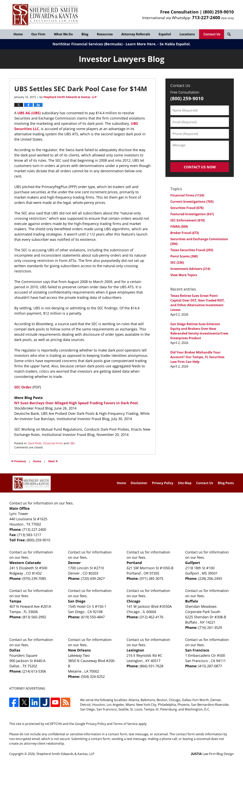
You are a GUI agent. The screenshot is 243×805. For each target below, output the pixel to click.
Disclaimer (139, 483)
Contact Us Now (200, 167)
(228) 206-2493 (210, 578)
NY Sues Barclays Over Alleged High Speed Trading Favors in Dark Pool (76, 403)
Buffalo (191, 601)
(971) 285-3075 (151, 578)
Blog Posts (226, 483)
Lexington (135, 650)
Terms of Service (125, 724)
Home (18, 34)
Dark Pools (35, 443)
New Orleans (79, 650)
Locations (187, 34)
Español (165, 34)
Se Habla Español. (175, 44)
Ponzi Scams (184, 256)
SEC (177, 262)
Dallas (14, 650)
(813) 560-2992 (34, 617)
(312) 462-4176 (151, 617)
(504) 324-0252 (93, 676)
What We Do (63, 34)
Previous (18, 460)
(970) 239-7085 (34, 578)
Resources (105, 34)
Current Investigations (192, 201)
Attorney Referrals (135, 34)
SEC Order (23, 387)
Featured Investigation (192, 214)
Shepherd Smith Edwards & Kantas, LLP (65, 754)
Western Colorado (25, 562)
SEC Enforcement (187, 220)
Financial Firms (53, 443)
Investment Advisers (190, 269)
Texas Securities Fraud (191, 250)
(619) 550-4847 (93, 617)
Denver (74, 562)
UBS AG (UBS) (29, 113)
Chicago (133, 601)
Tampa (15, 601)
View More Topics (183, 275)
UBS (72, 443)
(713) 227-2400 (34, 529)
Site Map (184, 483)
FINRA (179, 226)
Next (53, 460)
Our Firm (38, 34)
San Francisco (197, 650)
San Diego (76, 601)
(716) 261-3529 (210, 627)
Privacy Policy (162, 483)
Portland (134, 562)
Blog (84, 34)
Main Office (19, 508)
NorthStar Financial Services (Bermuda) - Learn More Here (104, 44)
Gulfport (192, 562)
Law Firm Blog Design (212, 754)
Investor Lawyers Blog (45, 15)
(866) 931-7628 (151, 666)
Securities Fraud (187, 208)
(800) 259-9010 (218, 12)
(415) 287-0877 (210, 666)
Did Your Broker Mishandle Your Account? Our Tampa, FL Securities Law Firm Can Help (197, 357)
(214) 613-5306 (34, 671)
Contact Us (211, 34)
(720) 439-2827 (93, 578)
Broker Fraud (184, 233)
